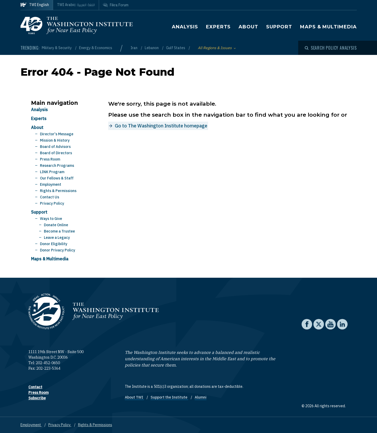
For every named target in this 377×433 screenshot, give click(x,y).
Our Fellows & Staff (57, 178)
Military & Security (57, 47)
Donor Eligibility (53, 243)
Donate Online (56, 225)
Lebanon (152, 47)
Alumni (200, 397)
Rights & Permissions (58, 190)
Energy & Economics (95, 47)
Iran (134, 47)
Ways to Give (51, 218)
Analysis (185, 27)
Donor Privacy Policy (57, 250)
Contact (35, 387)
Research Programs (57, 165)
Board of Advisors (55, 146)
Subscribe (37, 398)
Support (279, 27)
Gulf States (176, 47)
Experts (218, 27)
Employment (50, 184)
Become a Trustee (59, 231)
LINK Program (52, 171)
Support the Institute (169, 397)
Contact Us (49, 197)
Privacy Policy (52, 203)
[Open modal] (331, 48)
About (248, 27)
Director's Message (56, 134)
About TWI (134, 397)
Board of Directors (56, 153)
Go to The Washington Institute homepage (161, 126)
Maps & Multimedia (328, 27)
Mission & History (55, 140)
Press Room (50, 159)
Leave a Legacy (57, 237)
